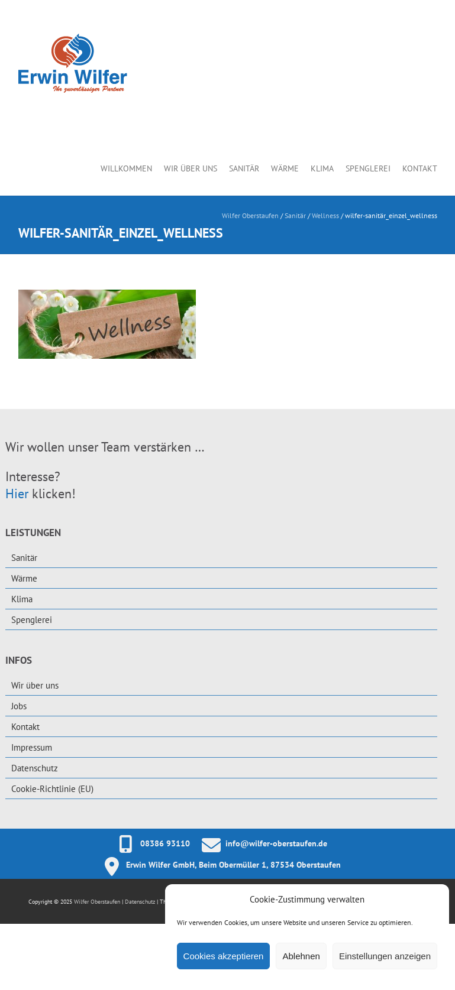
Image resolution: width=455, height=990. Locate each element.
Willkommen (126, 168)
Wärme (285, 168)
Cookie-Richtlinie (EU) (52, 788)
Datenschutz (34, 768)
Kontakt (419, 168)
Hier (16, 493)
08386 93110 (165, 843)
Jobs (19, 706)
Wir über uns (190, 168)
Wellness (325, 215)
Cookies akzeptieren (223, 956)
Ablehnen (301, 956)
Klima (322, 168)
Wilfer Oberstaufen (250, 215)
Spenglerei (368, 168)
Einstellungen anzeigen (385, 956)
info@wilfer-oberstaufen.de (276, 843)
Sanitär (244, 168)
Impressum (31, 747)
